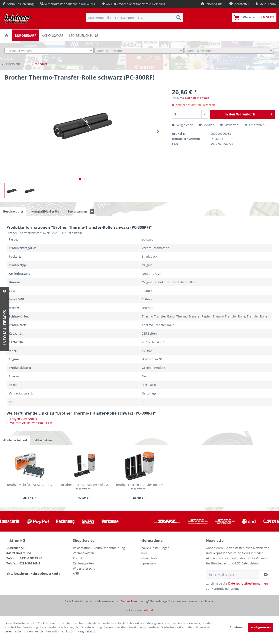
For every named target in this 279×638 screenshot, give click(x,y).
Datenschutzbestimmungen (248, 583)
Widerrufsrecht (84, 568)
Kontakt (78, 558)
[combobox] (49, 51)
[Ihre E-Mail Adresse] (232, 574)
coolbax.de (147, 610)
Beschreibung (13, 211)
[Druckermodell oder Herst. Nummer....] (134, 17)
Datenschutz (148, 558)
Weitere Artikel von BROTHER (29, 423)
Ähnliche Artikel (15, 440)
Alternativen (44, 440)
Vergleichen (182, 125)
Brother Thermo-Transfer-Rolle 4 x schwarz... (139, 487)
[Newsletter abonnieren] (265, 574)
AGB (76, 573)
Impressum (148, 563)
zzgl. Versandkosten (197, 97)
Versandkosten (83, 553)
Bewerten (229, 125)
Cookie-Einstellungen (155, 548)
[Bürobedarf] (25, 35)
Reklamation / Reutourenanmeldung (99, 548)
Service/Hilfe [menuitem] (212, 4)
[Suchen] (178, 17)
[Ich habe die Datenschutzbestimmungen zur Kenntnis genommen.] (207, 583)
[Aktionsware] (52, 35)
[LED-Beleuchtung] (83, 35)
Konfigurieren (260, 627)
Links (143, 553)
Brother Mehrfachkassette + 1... (29, 485)
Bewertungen (80, 211)
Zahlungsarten (83, 563)
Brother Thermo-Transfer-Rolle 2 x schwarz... (84, 487)
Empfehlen (255, 125)
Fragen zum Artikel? (22, 419)
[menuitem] (239, 4)
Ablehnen (237, 627)
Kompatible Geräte (45, 211)
